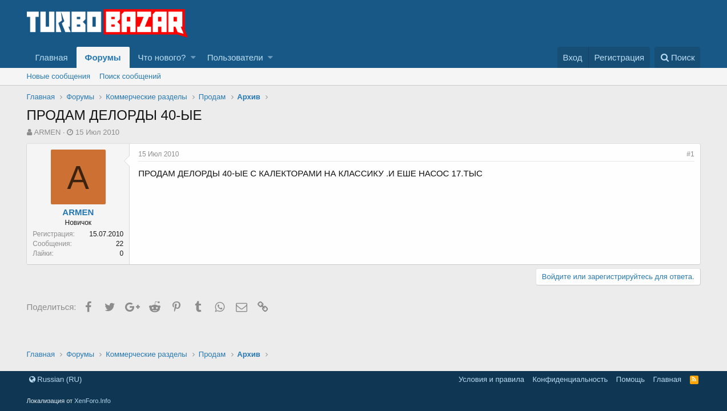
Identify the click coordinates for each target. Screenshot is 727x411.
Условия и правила (491, 379)
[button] (193, 57)
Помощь (630, 379)
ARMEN (47, 132)
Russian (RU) (55, 379)
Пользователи (235, 57)
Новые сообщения (59, 76)
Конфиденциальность (570, 379)
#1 (690, 154)
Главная (51, 57)
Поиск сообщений (130, 76)
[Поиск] (677, 57)
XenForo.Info (92, 400)
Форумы (103, 57)
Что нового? (162, 57)
